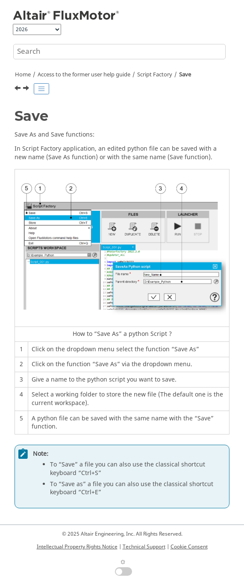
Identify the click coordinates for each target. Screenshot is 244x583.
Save (185, 75)
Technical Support (144, 547)
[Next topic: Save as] (27, 89)
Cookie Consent (189, 547)
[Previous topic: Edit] (18, 89)
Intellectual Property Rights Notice (77, 547)
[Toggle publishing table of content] (41, 88)
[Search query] (119, 51)
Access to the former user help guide (84, 75)
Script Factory (154, 75)
